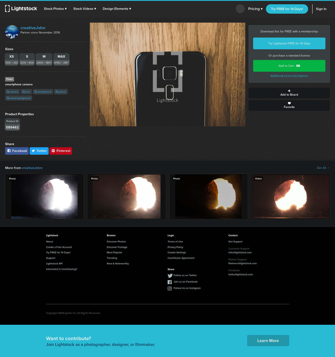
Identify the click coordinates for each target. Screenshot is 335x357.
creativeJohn (32, 28)
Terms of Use (175, 241)
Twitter (39, 150)
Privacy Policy (175, 247)
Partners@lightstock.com (242, 263)
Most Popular (114, 252)
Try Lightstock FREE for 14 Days (289, 43)
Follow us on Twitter (185, 275)
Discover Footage (117, 247)
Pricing (255, 9)
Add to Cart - (289, 66)
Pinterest (60, 150)
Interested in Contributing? (61, 269)
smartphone (43, 91)
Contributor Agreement (181, 258)
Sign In (321, 8)
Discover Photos (116, 241)
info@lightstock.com (240, 252)
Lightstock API (54, 263)
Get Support (235, 241)
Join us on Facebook (185, 281)
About (49, 241)
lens (26, 91)
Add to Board (289, 93)
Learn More (268, 340)
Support (50, 258)
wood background (18, 98)
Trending (112, 258)
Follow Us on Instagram (187, 288)
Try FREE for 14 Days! (287, 8)
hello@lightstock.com (240, 274)
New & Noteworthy (118, 263)
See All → (323, 168)
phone (61, 91)
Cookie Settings (177, 252)
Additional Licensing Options (289, 76)
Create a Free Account (59, 247)
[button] (55, 9)
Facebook (17, 150)
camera (12, 91)
